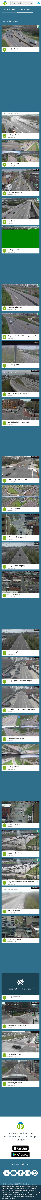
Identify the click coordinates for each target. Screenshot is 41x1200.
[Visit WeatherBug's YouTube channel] (13, 1173)
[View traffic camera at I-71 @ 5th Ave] (20, 38)
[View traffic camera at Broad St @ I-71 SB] (20, 843)
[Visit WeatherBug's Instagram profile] (27, 1173)
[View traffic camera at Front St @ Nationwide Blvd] (20, 412)
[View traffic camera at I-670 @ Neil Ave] (20, 239)
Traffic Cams (25, 9)
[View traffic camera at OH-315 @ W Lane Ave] (20, 728)
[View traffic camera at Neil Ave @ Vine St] (20, 354)
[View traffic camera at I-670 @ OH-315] (20, 757)
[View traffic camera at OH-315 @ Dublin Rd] (20, 900)
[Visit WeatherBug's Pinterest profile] (34, 1173)
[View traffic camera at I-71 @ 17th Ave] (20, 153)
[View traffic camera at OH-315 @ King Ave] (20, 297)
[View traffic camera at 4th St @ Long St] (20, 584)
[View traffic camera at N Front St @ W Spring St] (20, 527)
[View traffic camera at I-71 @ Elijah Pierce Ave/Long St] (20, 670)
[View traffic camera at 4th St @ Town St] (20, 929)
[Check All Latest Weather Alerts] (39, 3)
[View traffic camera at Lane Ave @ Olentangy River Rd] (20, 469)
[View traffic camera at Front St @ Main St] (20, 1073)
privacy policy (17, 1194)
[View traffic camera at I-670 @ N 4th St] (20, 125)
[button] (39, 1192)
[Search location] (21, 3)
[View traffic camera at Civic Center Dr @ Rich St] (20, 1015)
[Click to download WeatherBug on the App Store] (20, 1148)
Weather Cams (9, 9)
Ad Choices (11, 1198)
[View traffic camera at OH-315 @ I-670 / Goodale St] (20, 383)
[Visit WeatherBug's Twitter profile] (6, 1173)
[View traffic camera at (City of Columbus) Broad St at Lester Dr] (20, 872)
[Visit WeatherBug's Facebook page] (20, 1173)
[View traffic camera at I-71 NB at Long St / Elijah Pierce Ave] (20, 699)
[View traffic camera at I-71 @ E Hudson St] (20, 498)
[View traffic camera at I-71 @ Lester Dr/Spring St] (20, 555)
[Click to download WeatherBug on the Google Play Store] (20, 1154)
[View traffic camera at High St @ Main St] (20, 1044)
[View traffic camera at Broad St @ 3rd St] (20, 814)
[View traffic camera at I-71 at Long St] (20, 642)
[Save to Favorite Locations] (9, 3)
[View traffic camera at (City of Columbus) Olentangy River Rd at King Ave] (20, 326)
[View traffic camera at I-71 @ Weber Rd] (20, 986)
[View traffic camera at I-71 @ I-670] (20, 211)
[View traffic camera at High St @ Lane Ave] (20, 182)
